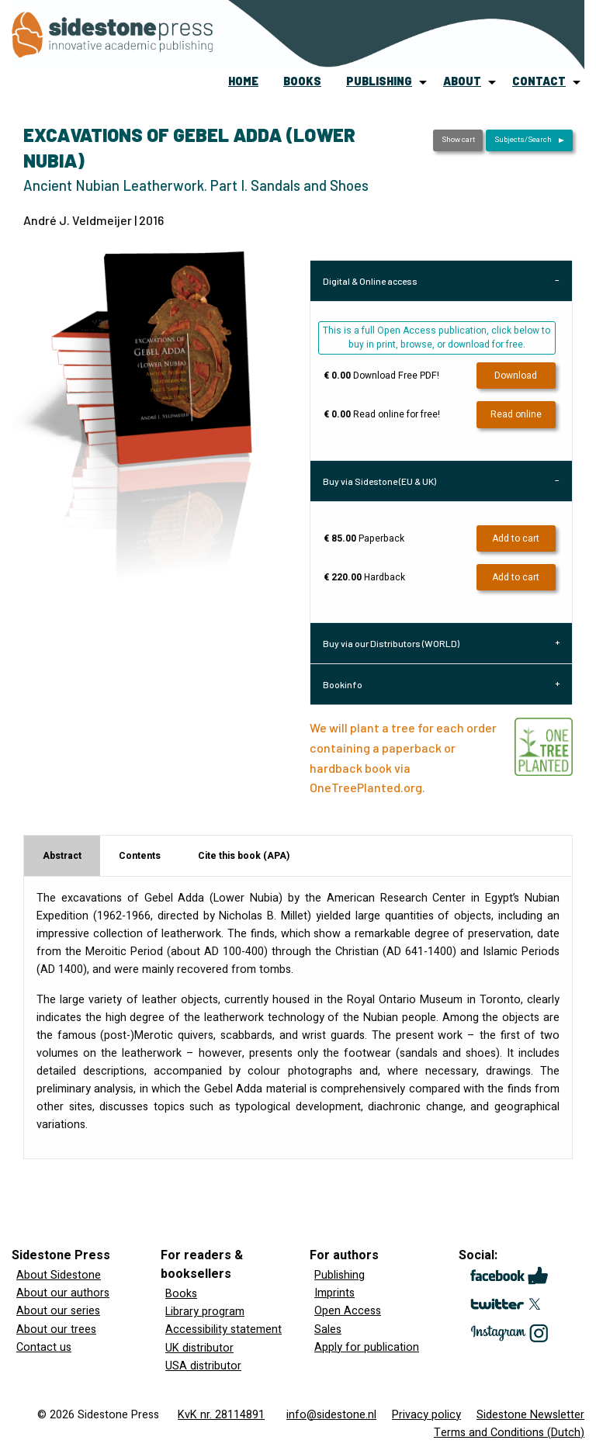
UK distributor (199, 1348)
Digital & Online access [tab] (370, 280)
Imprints (334, 1293)
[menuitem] (243, 82)
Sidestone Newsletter (530, 1415)
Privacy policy (426, 1415)
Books (181, 1294)
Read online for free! (382, 414)
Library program (204, 1311)
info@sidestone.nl (331, 1415)
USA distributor (203, 1366)
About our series (58, 1311)
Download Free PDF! (381, 376)
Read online (516, 414)
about (462, 81)
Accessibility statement (223, 1329)
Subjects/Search (523, 139)
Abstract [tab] (62, 856)
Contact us (43, 1347)
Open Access (347, 1311)
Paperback (364, 538)
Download (515, 376)
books (302, 81)
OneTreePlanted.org (366, 787)
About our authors (62, 1293)
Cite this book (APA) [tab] (243, 856)
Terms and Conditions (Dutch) (509, 1433)
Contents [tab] (140, 856)
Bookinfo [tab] (342, 684)
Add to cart (515, 538)
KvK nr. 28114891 (221, 1415)
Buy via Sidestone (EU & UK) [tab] (379, 481)
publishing (379, 81)
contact (539, 81)
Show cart (458, 139)
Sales (327, 1329)
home (243, 81)
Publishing (339, 1275)
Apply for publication (366, 1347)
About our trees (56, 1329)
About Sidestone (58, 1275)
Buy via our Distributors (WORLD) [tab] (391, 643)
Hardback (364, 577)
